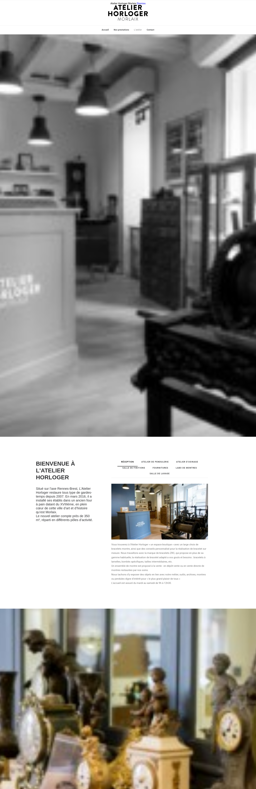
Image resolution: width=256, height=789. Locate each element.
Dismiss (141, 3)
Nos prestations (121, 30)
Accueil (105, 30)
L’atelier (138, 30)
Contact (150, 30)
